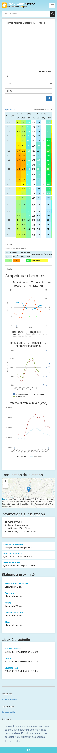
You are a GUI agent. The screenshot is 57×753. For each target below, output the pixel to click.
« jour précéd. (10, 110)
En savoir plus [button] (12, 741)
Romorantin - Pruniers (28, 585)
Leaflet (4, 499)
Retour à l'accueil (19, 5)
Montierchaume (28, 650)
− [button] (6, 486)
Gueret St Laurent (28, 614)
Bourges (28, 595)
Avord (28, 604)
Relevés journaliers (28, 546)
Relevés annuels (28, 564)
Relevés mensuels (28, 555)
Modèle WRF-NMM (9, 699)
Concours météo (8, 712)
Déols (28, 660)
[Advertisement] (28, 48)
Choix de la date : (45, 71)
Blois (28, 624)
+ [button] (6, 481)
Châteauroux (28, 670)
